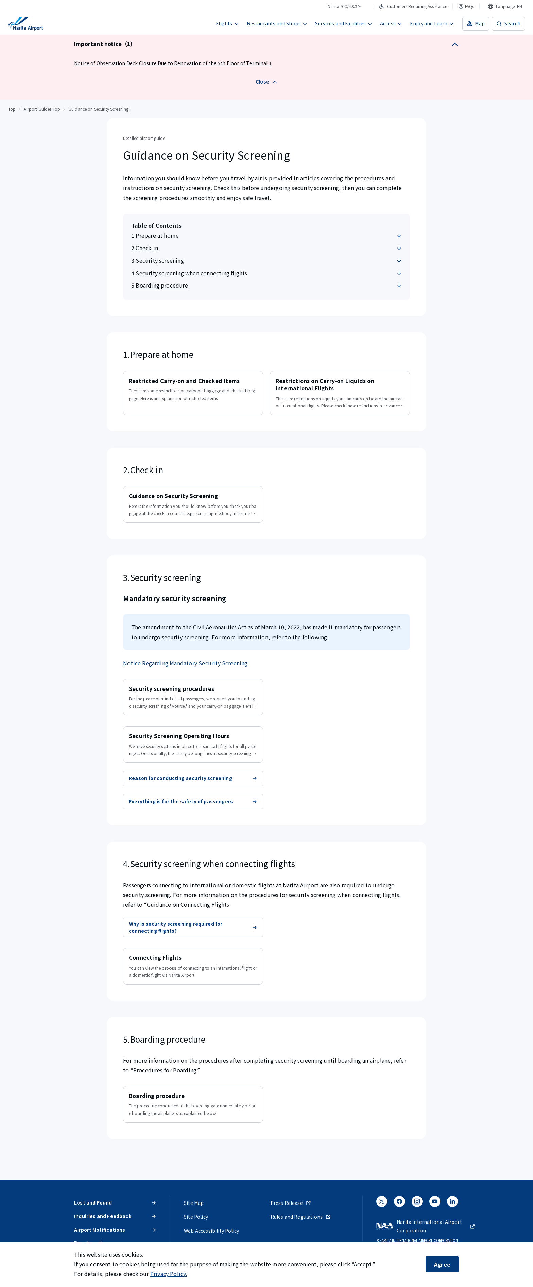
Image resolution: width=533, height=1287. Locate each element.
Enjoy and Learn (432, 23)
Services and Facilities (344, 23)
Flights (227, 23)
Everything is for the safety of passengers (193, 801)
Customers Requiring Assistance (413, 6)
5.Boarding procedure (266, 285)
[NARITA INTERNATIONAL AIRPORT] (25, 24)
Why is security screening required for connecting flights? (193, 927)
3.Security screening (266, 260)
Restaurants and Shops (277, 23)
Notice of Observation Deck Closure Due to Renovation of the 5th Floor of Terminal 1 (173, 63)
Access (391, 23)
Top (12, 109)
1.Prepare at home (266, 235)
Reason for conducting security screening (193, 778)
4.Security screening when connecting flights (266, 273)
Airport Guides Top (42, 109)
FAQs (466, 6)
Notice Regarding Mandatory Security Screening (185, 663)
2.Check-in (266, 248)
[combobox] (505, 6)
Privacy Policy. (168, 1274)
